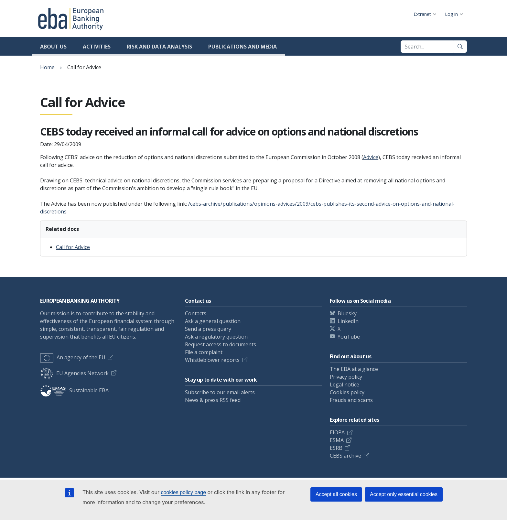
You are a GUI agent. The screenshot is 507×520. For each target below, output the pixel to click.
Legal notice (344, 384)
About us (53, 46)
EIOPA (337, 432)
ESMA (337, 440)
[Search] (460, 46)
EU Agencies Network (74, 373)
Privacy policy (346, 376)
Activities (97, 46)
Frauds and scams (351, 400)
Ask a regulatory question (216, 336)
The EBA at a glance (354, 369)
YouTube (349, 336)
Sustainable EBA (74, 390)
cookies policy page (183, 492)
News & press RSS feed (213, 400)
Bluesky (347, 313)
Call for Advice (73, 247)
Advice (370, 157)
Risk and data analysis (159, 46)
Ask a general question (213, 321)
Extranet (422, 14)
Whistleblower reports (212, 359)
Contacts (195, 313)
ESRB (336, 447)
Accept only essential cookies (403, 494)
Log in (451, 14)
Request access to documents (220, 344)
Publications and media (242, 46)
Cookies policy (347, 392)
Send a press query (208, 328)
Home (47, 67)
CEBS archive (345, 455)
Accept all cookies (336, 494)
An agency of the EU (72, 357)
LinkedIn (348, 321)
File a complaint (203, 352)
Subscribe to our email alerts (220, 392)
